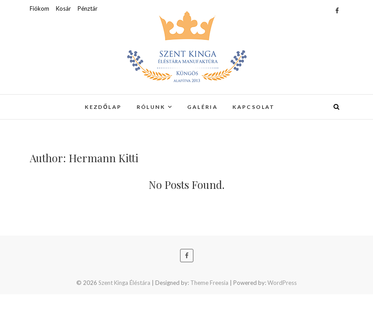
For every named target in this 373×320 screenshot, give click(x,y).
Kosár (63, 8)
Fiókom (39, 8)
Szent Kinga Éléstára (124, 282)
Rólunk (151, 107)
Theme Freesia (209, 282)
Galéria (202, 107)
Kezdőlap (103, 107)
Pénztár (88, 8)
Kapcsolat (253, 107)
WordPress (282, 282)
